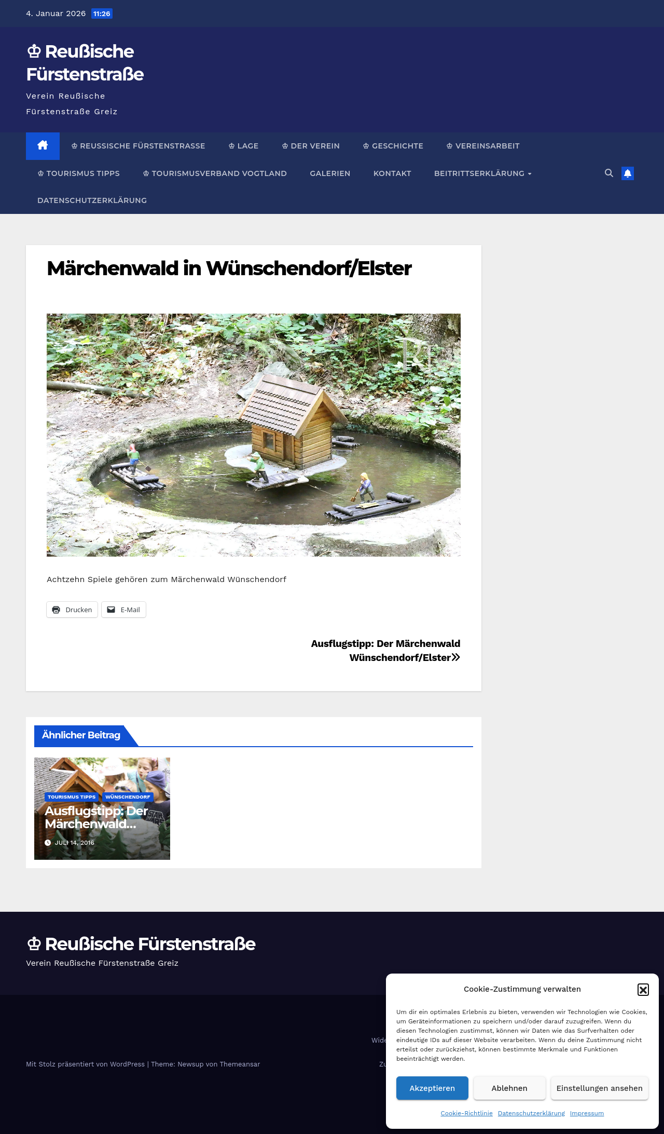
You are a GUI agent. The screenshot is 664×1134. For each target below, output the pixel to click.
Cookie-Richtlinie (467, 1113)
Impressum (587, 1113)
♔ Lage (243, 146)
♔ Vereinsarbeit (483, 146)
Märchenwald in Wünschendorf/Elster (229, 268)
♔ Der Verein (311, 146)
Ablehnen (510, 1088)
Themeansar (240, 1064)
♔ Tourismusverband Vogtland (215, 173)
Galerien (330, 173)
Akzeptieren (432, 1088)
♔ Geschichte (393, 146)
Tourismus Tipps (71, 797)
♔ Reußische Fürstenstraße (138, 146)
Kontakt (392, 173)
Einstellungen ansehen (600, 1088)
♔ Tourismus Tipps (78, 173)
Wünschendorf (127, 797)
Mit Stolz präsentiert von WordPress (86, 1064)
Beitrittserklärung (480, 173)
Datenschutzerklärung (531, 1113)
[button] (643, 989)
